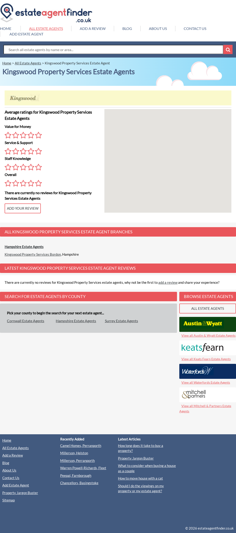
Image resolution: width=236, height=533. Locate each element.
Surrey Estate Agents (121, 321)
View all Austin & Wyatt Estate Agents (208, 335)
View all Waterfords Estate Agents (205, 382)
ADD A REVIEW (93, 28)
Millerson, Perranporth (77, 460)
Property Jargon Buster (20, 493)
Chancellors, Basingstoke (79, 483)
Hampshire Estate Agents (24, 247)
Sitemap (8, 500)
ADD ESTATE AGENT (26, 34)
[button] (168, 156)
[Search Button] (228, 49)
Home (6, 440)
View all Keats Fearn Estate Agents (206, 359)
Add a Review (12, 455)
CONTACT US (195, 28)
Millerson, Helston (74, 453)
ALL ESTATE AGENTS (46, 28)
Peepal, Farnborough (75, 475)
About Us (9, 470)
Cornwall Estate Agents (25, 321)
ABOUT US (158, 28)
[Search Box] (113, 49)
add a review (167, 282)
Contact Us (10, 478)
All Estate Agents (15, 448)
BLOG (127, 28)
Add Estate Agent (15, 485)
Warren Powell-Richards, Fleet (83, 468)
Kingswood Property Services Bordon (33, 254)
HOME (5, 28)
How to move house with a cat (140, 478)
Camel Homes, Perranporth (80, 445)
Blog (5, 463)
